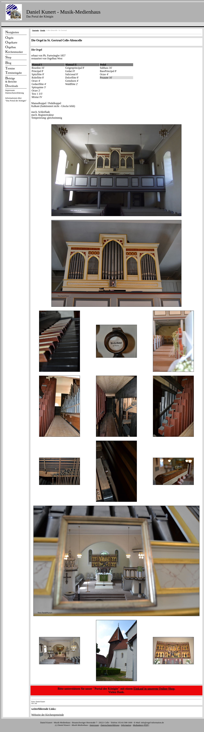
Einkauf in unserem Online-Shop (153, 688)
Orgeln (42, 30)
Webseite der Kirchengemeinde (47, 714)
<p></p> (16, 96)
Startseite (35, 30)
